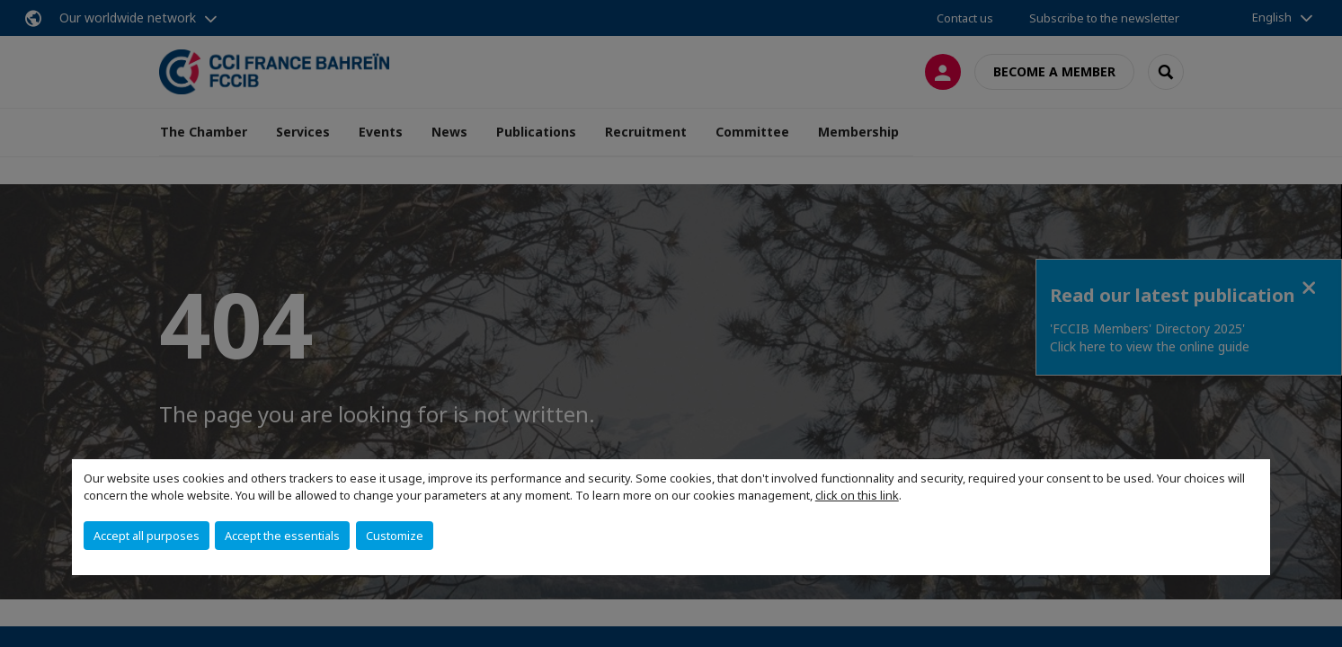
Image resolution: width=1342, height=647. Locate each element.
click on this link (857, 495)
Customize (394, 535)
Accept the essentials (282, 535)
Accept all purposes (146, 535)
